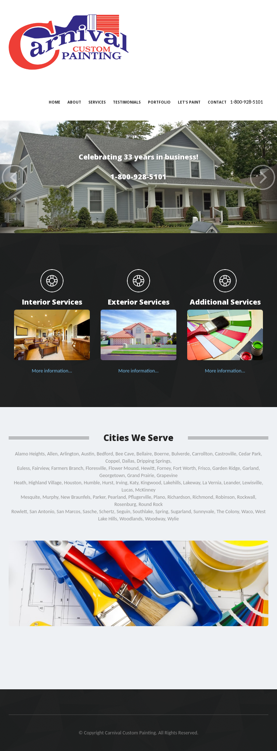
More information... (52, 371)
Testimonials (127, 102)
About (74, 102)
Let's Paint (189, 102)
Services (97, 102)
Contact (217, 102)
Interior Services (52, 301)
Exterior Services (138, 301)
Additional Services (225, 301)
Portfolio (159, 102)
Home (54, 102)
